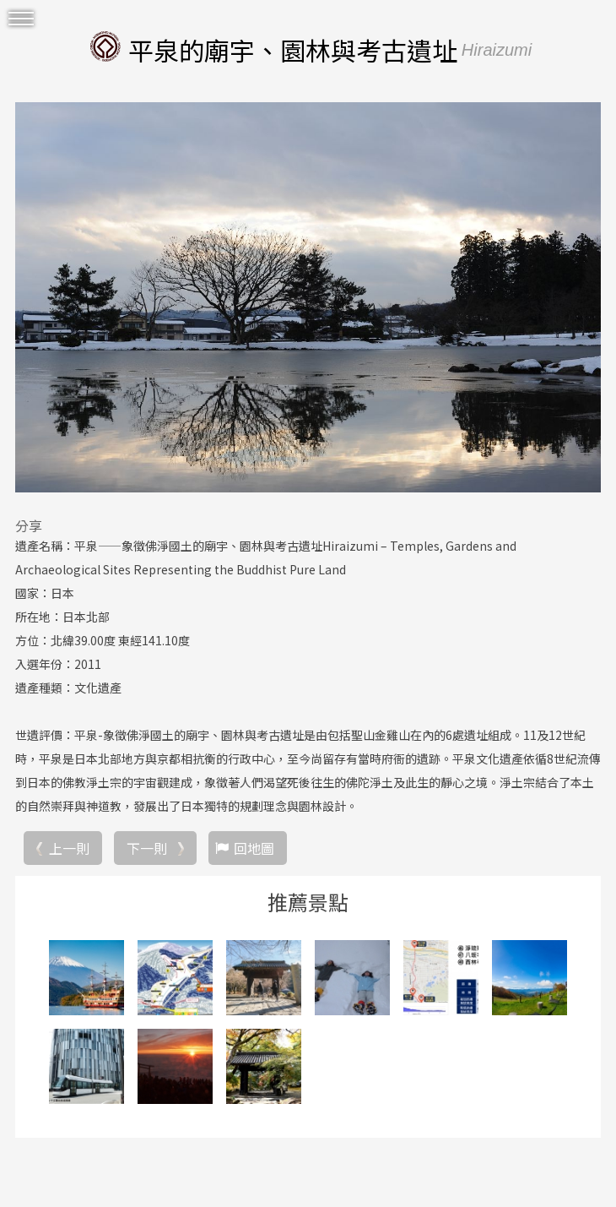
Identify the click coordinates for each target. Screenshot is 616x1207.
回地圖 (254, 848)
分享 (28, 525)
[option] (308, 297)
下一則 (147, 848)
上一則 (69, 848)
